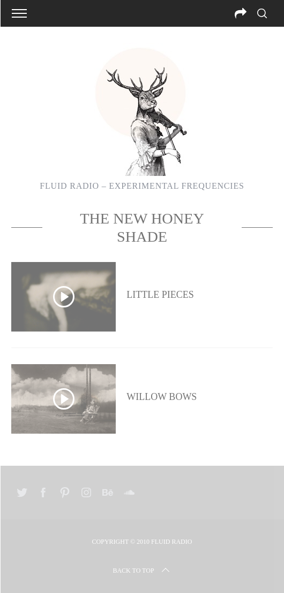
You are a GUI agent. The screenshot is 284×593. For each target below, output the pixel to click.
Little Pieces (159, 294)
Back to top (142, 570)
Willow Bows (161, 396)
